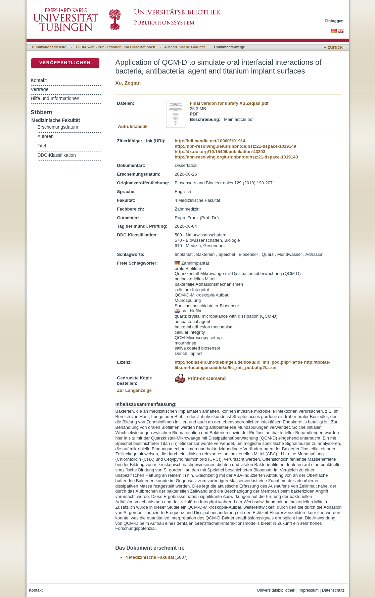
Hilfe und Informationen (55, 98)
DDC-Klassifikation (57, 155)
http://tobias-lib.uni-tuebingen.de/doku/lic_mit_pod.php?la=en (252, 365)
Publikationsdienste (49, 47)
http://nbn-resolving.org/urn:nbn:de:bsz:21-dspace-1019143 (236, 156)
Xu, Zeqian (128, 83)
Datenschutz (333, 590)
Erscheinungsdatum (58, 127)
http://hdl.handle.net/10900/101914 (210, 140)
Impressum (308, 590)
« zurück (333, 47)
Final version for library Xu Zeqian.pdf (229, 103)
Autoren (46, 136)
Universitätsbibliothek (276, 590)
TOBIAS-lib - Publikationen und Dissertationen (115, 47)
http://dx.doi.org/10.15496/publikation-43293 (220, 151)
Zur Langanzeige (134, 390)
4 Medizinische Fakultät (185, 47)
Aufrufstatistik (132, 126)
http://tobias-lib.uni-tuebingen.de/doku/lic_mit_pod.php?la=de (239, 362)
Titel (42, 145)
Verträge (40, 89)
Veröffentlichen (65, 62)
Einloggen (334, 20)
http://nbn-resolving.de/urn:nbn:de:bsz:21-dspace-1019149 (235, 146)
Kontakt (39, 80)
